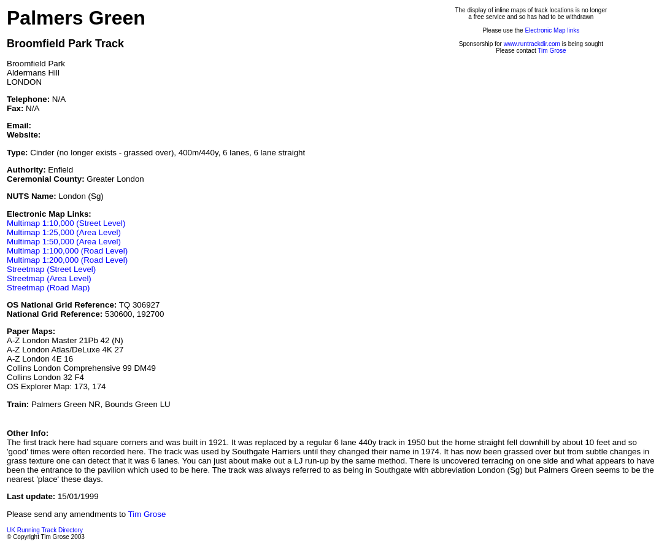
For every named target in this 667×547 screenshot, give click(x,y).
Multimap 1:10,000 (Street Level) (66, 223)
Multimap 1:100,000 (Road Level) (67, 250)
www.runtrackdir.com (532, 44)
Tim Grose (552, 50)
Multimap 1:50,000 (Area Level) (64, 241)
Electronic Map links (552, 30)
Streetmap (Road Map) (48, 287)
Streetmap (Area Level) (49, 278)
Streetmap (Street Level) (51, 269)
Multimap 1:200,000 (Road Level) (67, 260)
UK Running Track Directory (45, 530)
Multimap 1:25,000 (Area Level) (64, 232)
